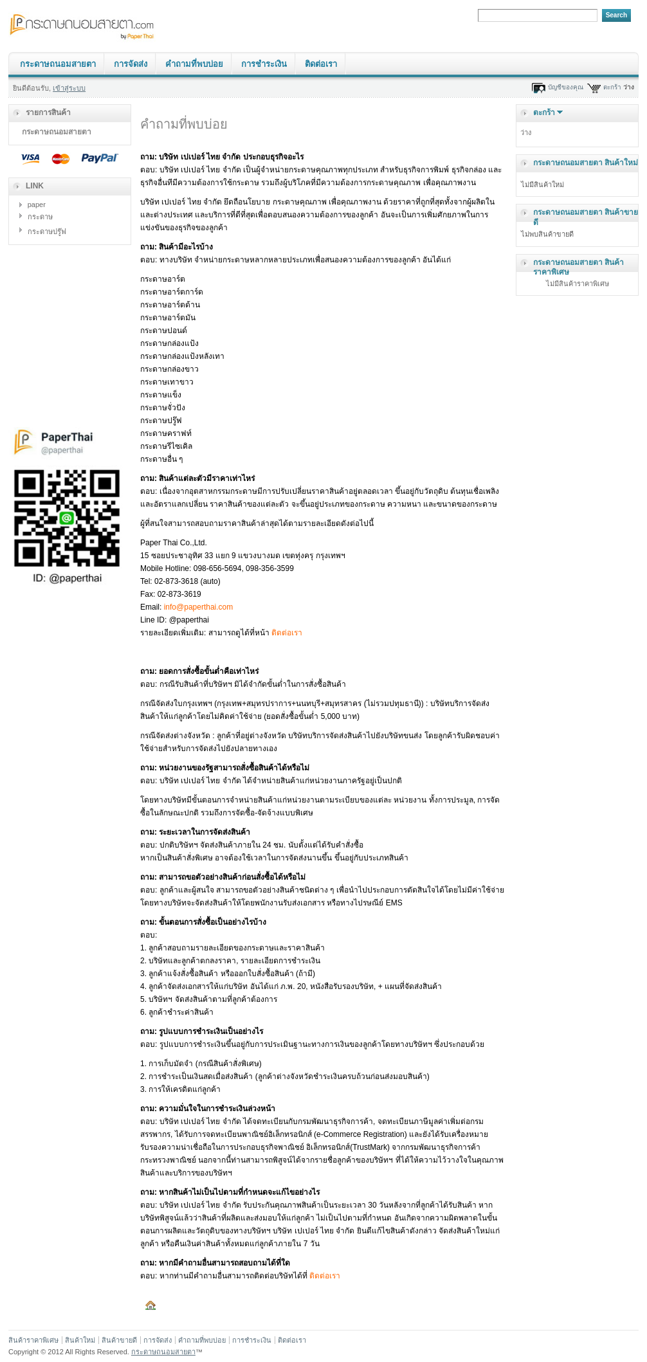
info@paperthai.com (198, 607)
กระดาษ (40, 217)
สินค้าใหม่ (80, 1340)
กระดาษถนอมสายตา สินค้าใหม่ (585, 162)
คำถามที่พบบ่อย (194, 64)
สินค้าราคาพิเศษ (33, 1340)
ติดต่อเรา (321, 64)
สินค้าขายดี (119, 1340)
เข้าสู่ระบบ (69, 88)
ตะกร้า (612, 87)
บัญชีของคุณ (565, 87)
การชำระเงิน (264, 64)
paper (37, 204)
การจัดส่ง (130, 64)
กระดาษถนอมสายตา (58, 64)
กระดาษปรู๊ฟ (47, 231)
